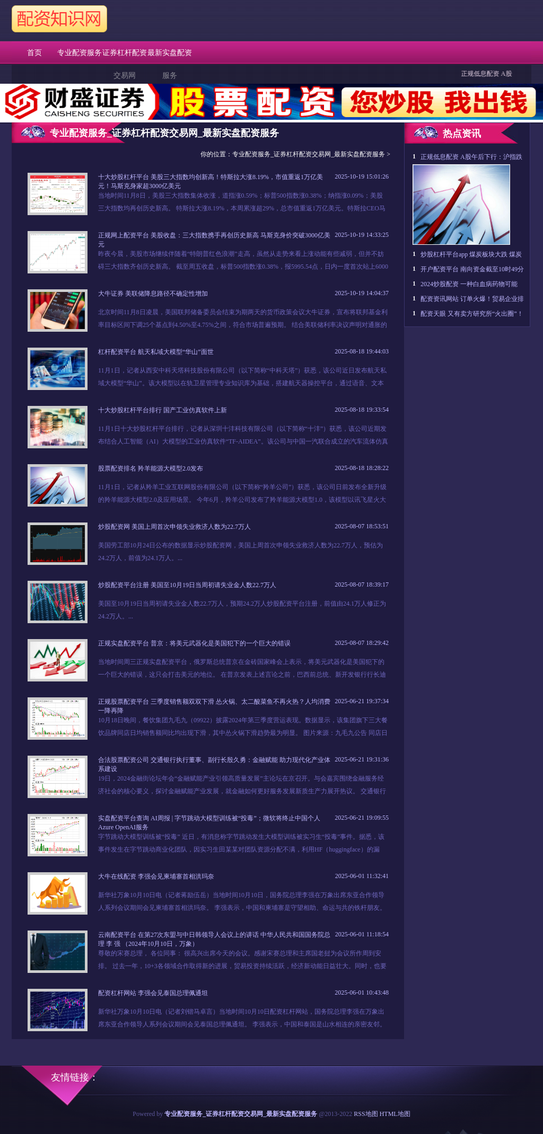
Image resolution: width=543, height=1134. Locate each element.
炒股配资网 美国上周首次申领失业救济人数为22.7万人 (174, 526)
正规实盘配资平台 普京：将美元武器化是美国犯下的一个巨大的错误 (194, 643)
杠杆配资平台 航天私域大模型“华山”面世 (156, 352)
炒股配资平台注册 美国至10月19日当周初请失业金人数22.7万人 (187, 585)
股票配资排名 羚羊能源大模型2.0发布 (150, 468)
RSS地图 (366, 1114)
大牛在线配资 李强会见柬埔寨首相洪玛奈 (156, 876)
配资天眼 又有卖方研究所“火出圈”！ (472, 313)
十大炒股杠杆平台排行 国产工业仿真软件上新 (162, 410)
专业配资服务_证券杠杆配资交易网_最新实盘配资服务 (308, 154)
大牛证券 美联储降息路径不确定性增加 (153, 293)
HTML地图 (395, 1114)
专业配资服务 (79, 53)
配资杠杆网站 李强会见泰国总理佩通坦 (153, 993)
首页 (34, 53)
